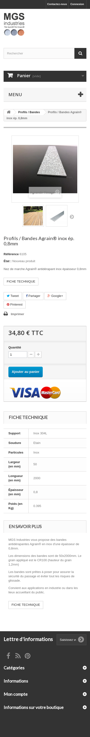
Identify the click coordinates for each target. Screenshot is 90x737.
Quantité (14, 347)
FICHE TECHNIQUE (21, 281)
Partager (33, 296)
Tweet (13, 296)
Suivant (71, 216)
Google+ (55, 296)
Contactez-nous (57, 4)
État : (8, 261)
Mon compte (16, 694)
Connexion (77, 4)
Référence (11, 254)
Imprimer (17, 314)
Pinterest (15, 304)
